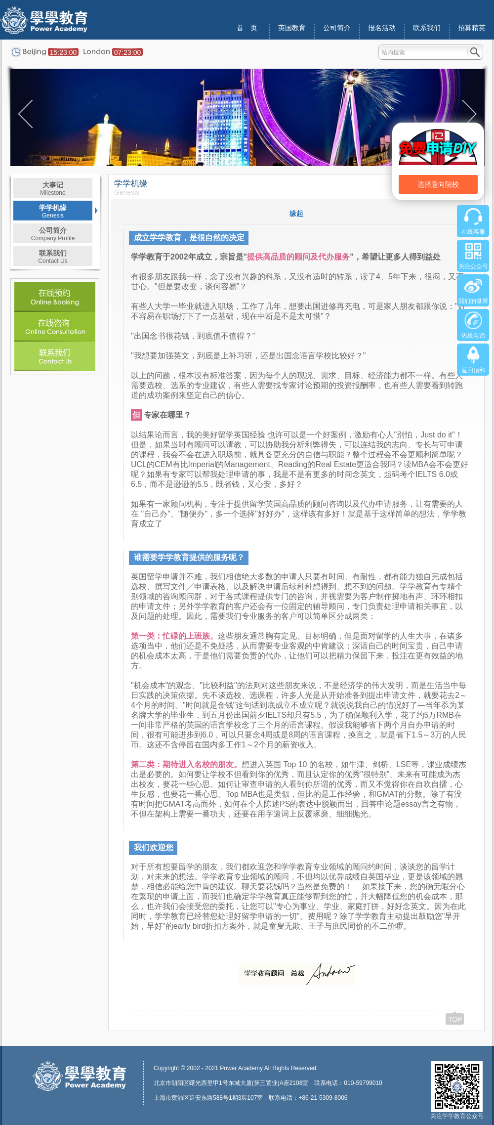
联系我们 (427, 28)
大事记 (52, 188)
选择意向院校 (438, 184)
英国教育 (292, 28)
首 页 (247, 28)
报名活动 (382, 28)
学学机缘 (53, 211)
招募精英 (472, 28)
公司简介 (337, 28)
